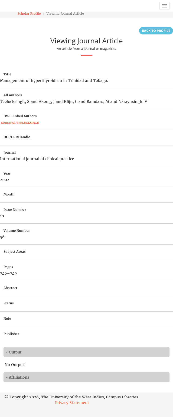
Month (8, 194)
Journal (9, 152)
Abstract (10, 288)
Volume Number (16, 231)
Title (7, 74)
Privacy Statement (72, 402)
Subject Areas (14, 251)
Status (8, 303)
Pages (8, 267)
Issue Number (14, 210)
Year (7, 173)
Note (7, 318)
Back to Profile (156, 30)
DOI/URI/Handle (16, 137)
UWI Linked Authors (20, 116)
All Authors (12, 95)
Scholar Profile (29, 13)
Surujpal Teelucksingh (20, 122)
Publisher (11, 334)
